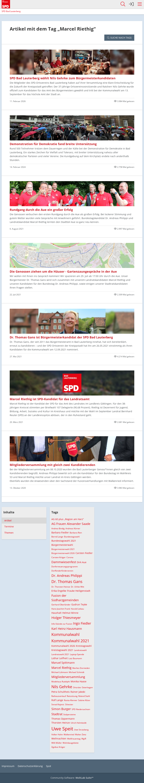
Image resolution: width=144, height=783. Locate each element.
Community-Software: (72, 777)
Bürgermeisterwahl (62, 544)
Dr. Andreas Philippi (66, 575)
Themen (9, 532)
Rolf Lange (57, 700)
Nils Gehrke (61, 686)
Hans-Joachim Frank (60, 608)
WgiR (83, 738)
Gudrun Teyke (79, 604)
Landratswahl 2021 (60, 654)
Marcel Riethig (61, 668)
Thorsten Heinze (60, 722)
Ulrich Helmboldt (78, 722)
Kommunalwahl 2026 (63, 645)
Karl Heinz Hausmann (66, 629)
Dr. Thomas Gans (66, 581)
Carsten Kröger (58, 557)
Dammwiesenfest (63, 562)
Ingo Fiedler (82, 623)
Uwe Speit (62, 728)
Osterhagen (87, 687)
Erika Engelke (58, 590)
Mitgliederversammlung (68, 677)
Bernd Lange (57, 536)
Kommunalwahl (65, 634)
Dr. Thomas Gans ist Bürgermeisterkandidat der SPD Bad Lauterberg (61, 337)
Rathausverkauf (58, 696)
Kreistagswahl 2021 (62, 650)
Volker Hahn (57, 734)
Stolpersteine (69, 714)
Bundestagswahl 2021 (63, 540)
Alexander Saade (78, 524)
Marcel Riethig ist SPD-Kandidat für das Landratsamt (50, 399)
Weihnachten (58, 738)
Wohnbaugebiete (71, 742)
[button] (139, 4)
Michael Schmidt (76, 672)
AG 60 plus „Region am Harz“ (67, 519)
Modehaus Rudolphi (60, 681)
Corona (69, 557)
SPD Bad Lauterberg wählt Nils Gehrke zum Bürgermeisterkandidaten (63, 78)
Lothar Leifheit (59, 658)
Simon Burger (61, 709)
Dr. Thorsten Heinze (60, 586)
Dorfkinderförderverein (62, 570)
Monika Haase (78, 681)
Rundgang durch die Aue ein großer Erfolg (41, 210)
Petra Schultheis (60, 691)
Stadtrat (56, 714)
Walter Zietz (80, 734)
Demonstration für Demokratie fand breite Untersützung (53, 144)
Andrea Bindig (58, 528)
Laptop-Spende (77, 654)
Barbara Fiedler (60, 532)
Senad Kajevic (57, 704)
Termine (9, 526)
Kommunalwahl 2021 (70, 640)
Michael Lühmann (59, 672)
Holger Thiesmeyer (66, 617)
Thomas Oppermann (63, 718)
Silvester (69, 704)
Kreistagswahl (84, 645)
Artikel (8, 520)
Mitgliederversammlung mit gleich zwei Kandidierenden (52, 465)
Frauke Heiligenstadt (78, 590)
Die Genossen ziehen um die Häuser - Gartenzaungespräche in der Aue (63, 271)
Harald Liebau (77, 608)
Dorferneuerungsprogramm (64, 566)
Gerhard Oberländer (60, 604)
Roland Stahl (84, 696)
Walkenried (69, 734)
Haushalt (56, 612)
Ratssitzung (72, 696)
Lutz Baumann (75, 658)
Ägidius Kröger (58, 747)
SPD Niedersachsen (81, 709)
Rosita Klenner (70, 700)
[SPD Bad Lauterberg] (6, 3)
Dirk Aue (81, 562)
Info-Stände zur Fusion (61, 623)
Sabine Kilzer (84, 700)
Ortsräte (77, 687)
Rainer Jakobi (77, 691)
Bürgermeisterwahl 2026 (63, 553)
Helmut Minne (70, 612)
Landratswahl (80, 650)
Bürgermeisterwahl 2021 (63, 549)
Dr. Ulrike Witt (77, 586)
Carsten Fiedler (84, 553)
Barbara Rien (76, 532)
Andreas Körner (72, 528)
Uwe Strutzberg (81, 729)
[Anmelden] (131, 4)
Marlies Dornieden (81, 668)
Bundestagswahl (72, 536)
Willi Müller (56, 742)
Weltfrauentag (74, 738)
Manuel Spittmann (63, 662)
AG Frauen (58, 524)
